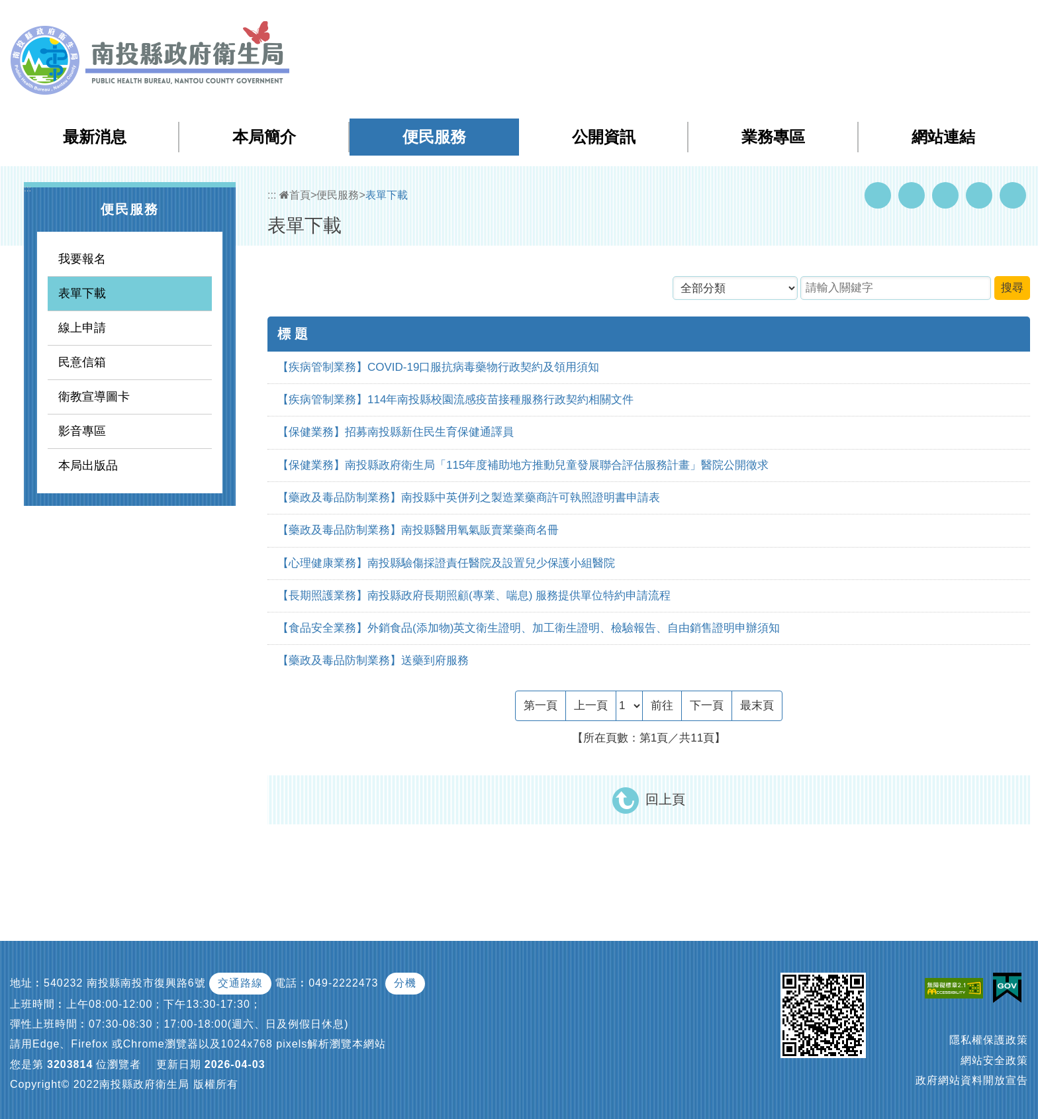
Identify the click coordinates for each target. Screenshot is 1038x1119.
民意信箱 (82, 362)
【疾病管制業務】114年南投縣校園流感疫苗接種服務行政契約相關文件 (455, 399)
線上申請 (82, 327)
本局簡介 (264, 137)
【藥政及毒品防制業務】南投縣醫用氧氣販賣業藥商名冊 (418, 530)
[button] (975, 19)
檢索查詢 (842, 18)
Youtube (911, 195)
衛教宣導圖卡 (94, 396)
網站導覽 (789, 18)
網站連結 (943, 137)
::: (761, 19)
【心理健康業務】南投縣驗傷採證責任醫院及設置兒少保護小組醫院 (446, 563)
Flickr (979, 195)
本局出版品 (88, 465)
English (939, 18)
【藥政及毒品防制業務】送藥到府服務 (373, 660)
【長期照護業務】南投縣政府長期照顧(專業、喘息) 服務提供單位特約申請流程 (474, 595)
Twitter (945, 195)
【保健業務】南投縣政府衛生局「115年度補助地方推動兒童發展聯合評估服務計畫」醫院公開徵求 (523, 465)
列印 (1013, 195)
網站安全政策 (994, 1060)
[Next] (706, 706)
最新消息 (94, 137)
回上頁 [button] (665, 799)
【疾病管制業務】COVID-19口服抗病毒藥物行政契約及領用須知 (438, 367)
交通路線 (240, 983)
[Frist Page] (540, 706)
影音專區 (82, 431)
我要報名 (82, 259)
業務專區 (773, 137)
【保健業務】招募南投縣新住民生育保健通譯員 (395, 432)
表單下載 (82, 293)
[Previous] (590, 706)
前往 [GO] (662, 705)
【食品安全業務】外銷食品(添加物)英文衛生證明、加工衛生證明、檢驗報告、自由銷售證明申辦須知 (528, 628)
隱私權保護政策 (988, 1040)
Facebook (878, 195)
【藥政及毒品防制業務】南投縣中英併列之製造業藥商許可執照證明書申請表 (468, 497)
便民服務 (434, 137)
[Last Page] (756, 706)
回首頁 (893, 18)
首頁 (294, 195)
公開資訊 (604, 137)
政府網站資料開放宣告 (972, 1080)
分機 (405, 983)
